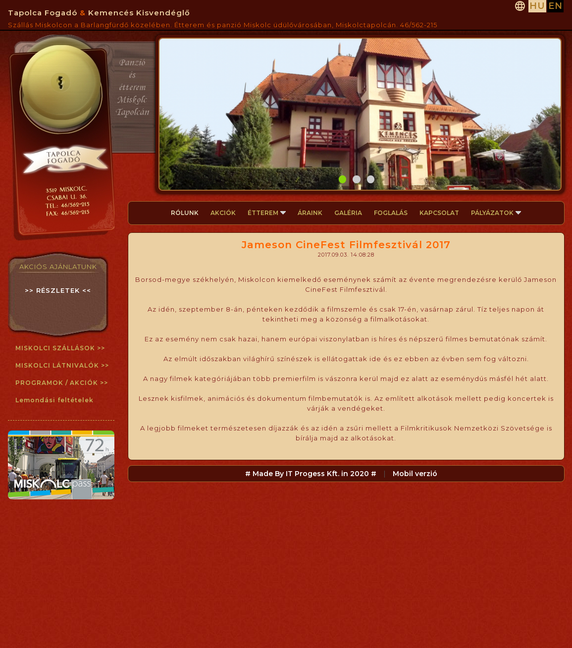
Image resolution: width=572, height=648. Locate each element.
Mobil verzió (415, 473)
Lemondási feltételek (54, 400)
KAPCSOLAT (439, 212)
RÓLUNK (185, 212)
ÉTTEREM (267, 212)
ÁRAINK (310, 212)
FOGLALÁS (391, 212)
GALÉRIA (348, 212)
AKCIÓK (223, 212)
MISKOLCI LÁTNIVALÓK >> (62, 365)
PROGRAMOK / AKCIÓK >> (61, 382)
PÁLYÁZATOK (496, 212)
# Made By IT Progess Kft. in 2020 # (310, 473)
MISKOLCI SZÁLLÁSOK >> (60, 348)
